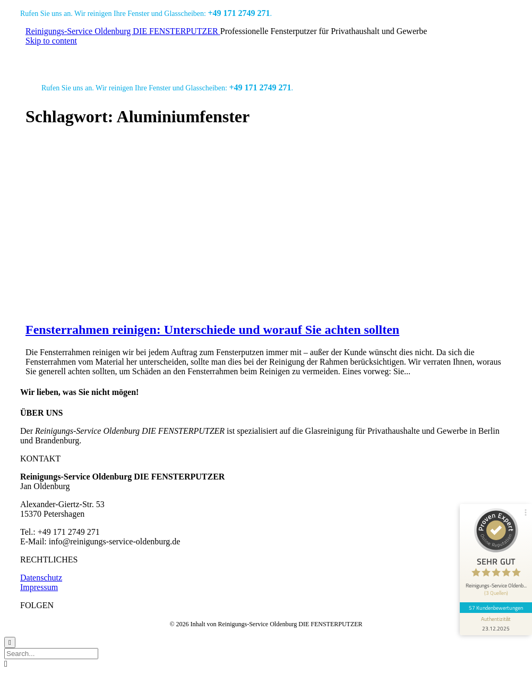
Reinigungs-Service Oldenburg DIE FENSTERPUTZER (122, 31)
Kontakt (432, 56)
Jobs (282, 56)
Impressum (39, 587)
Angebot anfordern (337, 56)
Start (94, 56)
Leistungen (137, 56)
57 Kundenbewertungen (496, 607)
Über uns (241, 56)
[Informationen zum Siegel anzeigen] (496, 624)
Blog (392, 56)
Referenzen (191, 56)
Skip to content (51, 40)
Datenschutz (41, 577)
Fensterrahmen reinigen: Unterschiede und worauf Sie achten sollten (212, 329)
